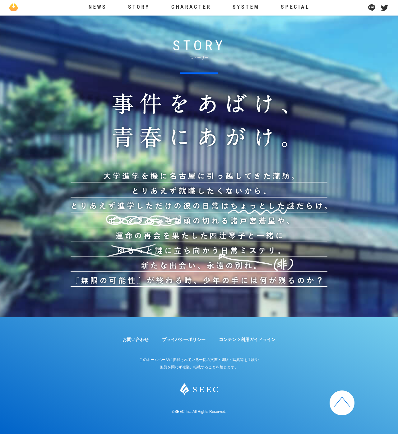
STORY (139, 7)
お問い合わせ (136, 339)
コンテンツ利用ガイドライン (247, 339)
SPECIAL (295, 7)
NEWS (98, 7)
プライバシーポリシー (184, 339)
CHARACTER (191, 7)
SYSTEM (246, 7)
